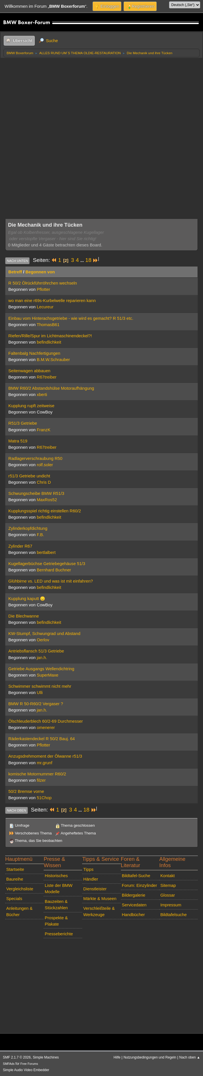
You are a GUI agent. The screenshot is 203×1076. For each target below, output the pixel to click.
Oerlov (43, 640)
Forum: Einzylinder (139, 885)
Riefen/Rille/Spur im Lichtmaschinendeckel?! (50, 336)
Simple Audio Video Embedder (26, 1070)
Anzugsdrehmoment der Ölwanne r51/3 (45, 756)
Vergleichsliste (19, 889)
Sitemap (168, 885)
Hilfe (117, 1057)
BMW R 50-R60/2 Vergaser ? (35, 703)
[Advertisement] (101, 100)
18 (88, 260)
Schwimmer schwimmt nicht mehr (39, 686)
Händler (90, 879)
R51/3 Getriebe (22, 423)
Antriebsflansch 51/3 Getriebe (36, 651)
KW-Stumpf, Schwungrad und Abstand (44, 633)
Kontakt (167, 875)
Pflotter (43, 289)
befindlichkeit (49, 342)
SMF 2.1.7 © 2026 (17, 1057)
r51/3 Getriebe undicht (29, 476)
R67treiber (47, 377)
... (82, 260)
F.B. (40, 534)
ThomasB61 (48, 324)
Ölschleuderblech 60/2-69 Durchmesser (45, 721)
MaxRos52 (47, 499)
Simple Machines (46, 1057)
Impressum (170, 905)
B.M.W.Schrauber (53, 359)
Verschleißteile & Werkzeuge (99, 911)
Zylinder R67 (20, 546)
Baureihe (14, 879)
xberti (42, 394)
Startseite (15, 869)
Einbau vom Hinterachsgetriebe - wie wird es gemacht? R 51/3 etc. (70, 318)
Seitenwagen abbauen (29, 371)
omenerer (46, 727)
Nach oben (16, 810)
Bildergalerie (133, 895)
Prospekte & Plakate (56, 921)
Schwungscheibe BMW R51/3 (36, 493)
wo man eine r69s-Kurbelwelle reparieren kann (52, 300)
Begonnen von (40, 272)
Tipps (88, 869)
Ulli (39, 692)
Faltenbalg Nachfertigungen (34, 353)
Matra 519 (17, 441)
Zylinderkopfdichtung (27, 528)
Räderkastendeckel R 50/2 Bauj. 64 (41, 738)
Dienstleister (95, 889)
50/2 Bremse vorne (26, 791)
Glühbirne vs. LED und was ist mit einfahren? (50, 581)
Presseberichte (59, 934)
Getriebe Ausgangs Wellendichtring (41, 669)
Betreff (15, 272)
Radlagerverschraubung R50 (35, 458)
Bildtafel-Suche (136, 875)
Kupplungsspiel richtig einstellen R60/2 (44, 511)
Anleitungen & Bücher (19, 911)
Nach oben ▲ (189, 1057)
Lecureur (45, 307)
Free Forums (29, 1063)
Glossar (167, 895)
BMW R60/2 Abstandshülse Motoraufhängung (51, 388)
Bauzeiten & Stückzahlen (56, 904)
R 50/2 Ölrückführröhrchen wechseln (42, 283)
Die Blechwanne (23, 616)
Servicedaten (134, 905)
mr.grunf (44, 763)
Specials (14, 898)
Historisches (56, 875)
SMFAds (9, 1063)
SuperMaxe (47, 675)
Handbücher (133, 914)
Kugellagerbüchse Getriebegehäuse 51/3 (46, 563)
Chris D (44, 482)
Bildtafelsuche (173, 914)
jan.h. (42, 657)
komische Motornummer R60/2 (37, 774)
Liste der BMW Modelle (59, 888)
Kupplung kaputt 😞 (26, 598)
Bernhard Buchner (54, 570)
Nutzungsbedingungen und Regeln (149, 1057)
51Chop (44, 797)
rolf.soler (45, 464)
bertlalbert (46, 552)
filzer (41, 780)
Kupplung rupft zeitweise (31, 405)
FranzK (43, 430)
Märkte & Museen (99, 898)
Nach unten (17, 260)
